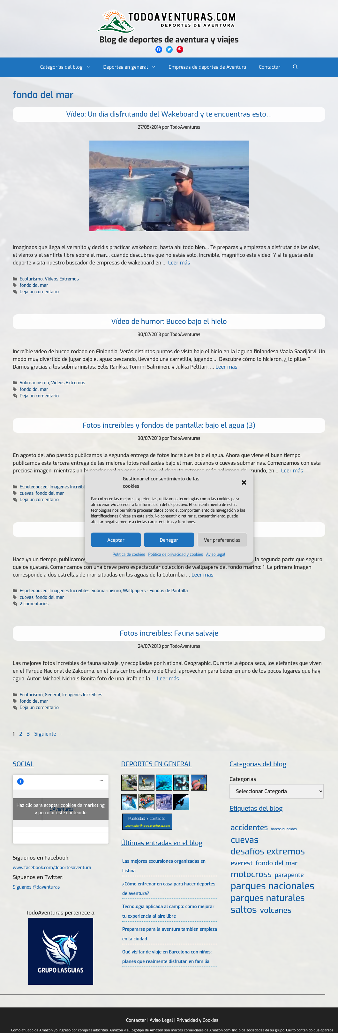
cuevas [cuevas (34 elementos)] (245, 840)
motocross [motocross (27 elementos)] (251, 874)
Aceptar (115, 540)
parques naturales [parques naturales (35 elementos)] (268, 898)
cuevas (27, 493)
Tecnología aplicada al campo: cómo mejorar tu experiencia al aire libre (168, 911)
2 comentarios (34, 604)
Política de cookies (129, 554)
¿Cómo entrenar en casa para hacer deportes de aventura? (168, 889)
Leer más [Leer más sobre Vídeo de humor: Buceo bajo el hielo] (226, 366)
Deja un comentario (39, 292)
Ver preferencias (222, 540)
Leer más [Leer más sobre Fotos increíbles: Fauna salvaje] (168, 678)
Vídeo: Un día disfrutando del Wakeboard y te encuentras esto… (169, 114)
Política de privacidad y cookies (175, 554)
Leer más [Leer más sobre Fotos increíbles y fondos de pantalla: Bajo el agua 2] (203, 574)
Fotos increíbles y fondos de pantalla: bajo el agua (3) (169, 425)
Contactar (269, 67)
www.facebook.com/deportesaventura (52, 868)
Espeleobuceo (34, 487)
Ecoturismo (31, 279)
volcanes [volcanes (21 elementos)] (275, 910)
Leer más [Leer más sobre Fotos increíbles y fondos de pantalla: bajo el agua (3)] (292, 470)
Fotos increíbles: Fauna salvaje (169, 633)
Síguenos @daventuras (36, 887)
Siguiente (48, 734)
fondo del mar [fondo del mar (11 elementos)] (276, 863)
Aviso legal (215, 554)
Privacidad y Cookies (197, 1020)
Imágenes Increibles (69, 487)
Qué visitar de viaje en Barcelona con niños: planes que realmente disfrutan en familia (167, 957)
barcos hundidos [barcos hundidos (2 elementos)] (284, 829)
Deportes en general (132, 67)
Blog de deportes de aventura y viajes (168, 39)
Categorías (242, 779)
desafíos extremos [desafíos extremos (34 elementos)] (268, 851)
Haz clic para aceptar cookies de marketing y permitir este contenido (61, 809)
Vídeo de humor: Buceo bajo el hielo (169, 321)
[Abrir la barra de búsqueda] (295, 67)
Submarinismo (34, 383)
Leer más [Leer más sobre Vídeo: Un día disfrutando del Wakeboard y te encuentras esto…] (179, 262)
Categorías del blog (68, 67)
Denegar (169, 540)
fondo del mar (34, 285)
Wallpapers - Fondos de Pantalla (155, 590)
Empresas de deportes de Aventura (207, 67)
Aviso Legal (161, 1020)
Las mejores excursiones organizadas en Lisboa (164, 866)
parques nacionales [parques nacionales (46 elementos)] (272, 886)
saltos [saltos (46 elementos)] (244, 909)
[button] (244, 482)
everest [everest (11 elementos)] (242, 863)
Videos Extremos (62, 279)
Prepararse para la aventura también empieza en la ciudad (169, 934)
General (52, 695)
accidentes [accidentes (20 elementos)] (249, 828)
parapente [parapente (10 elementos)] (289, 875)
